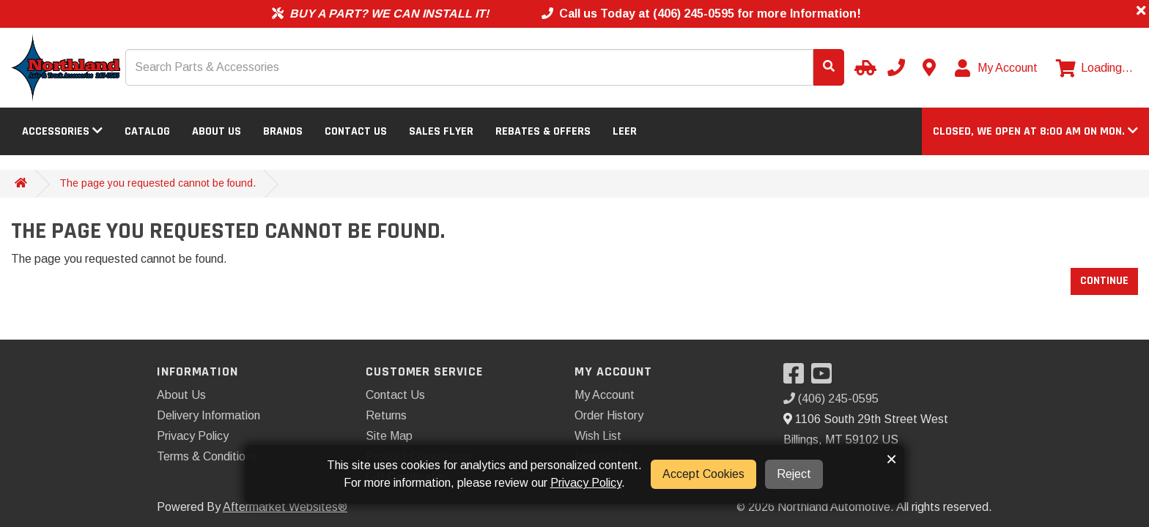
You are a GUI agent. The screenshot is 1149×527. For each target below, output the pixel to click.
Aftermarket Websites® (285, 507)
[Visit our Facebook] (797, 378)
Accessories (62, 131)
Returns (386, 415)
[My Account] (997, 68)
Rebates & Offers (543, 131)
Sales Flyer (441, 131)
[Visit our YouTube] (825, 378)
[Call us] (896, 67)
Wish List (597, 436)
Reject (794, 474)
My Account (604, 395)
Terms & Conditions (207, 456)
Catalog (147, 131)
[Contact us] (929, 67)
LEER (625, 131)
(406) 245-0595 (831, 398)
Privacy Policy (193, 436)
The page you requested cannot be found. (157, 183)
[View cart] (1094, 68)
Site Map (389, 436)
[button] (1035, 131)
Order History (608, 415)
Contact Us (356, 131)
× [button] (891, 459)
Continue (1104, 280)
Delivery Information (208, 415)
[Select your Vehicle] (863, 67)
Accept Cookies (703, 474)
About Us (216, 131)
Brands (283, 131)
